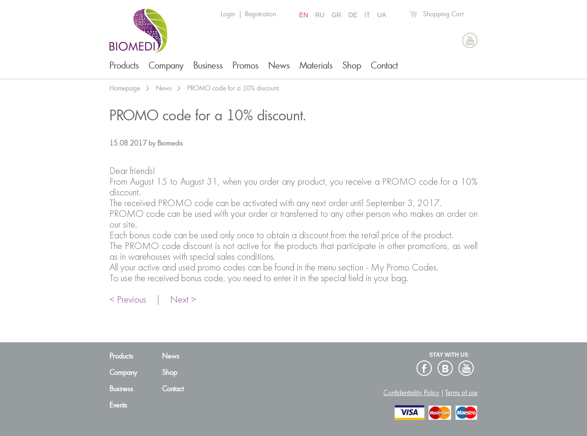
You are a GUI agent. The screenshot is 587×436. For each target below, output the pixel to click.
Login (228, 14)
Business (208, 65)
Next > (183, 300)
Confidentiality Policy (411, 392)
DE (352, 15)
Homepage (124, 88)
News (279, 65)
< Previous (127, 300)
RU (319, 15)
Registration (260, 14)
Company (166, 65)
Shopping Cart (443, 14)
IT (367, 15)
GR (336, 15)
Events (118, 405)
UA (381, 15)
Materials (316, 65)
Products (124, 65)
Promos (245, 65)
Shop (351, 65)
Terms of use (461, 392)
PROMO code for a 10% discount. (233, 88)
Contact (384, 65)
